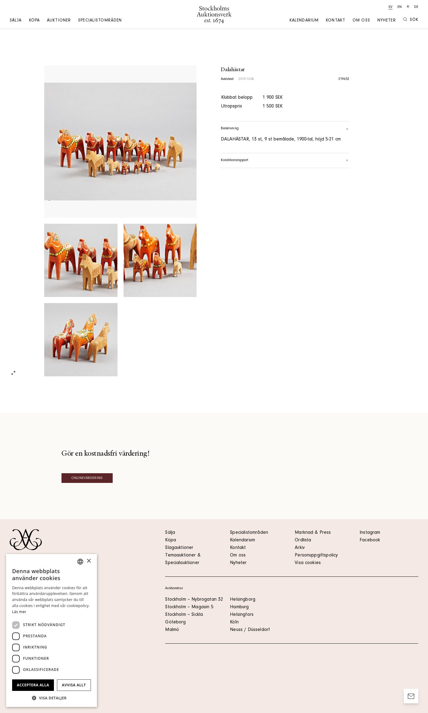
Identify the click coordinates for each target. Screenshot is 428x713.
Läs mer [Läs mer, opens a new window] (19, 611)
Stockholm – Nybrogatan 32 (194, 599)
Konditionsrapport (285, 160)
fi (408, 7)
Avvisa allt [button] (74, 685)
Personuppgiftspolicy (316, 555)
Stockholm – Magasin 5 (189, 607)
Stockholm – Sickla (184, 614)
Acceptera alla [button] (33, 685)
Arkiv (300, 548)
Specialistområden (100, 21)
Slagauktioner (179, 548)
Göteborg (175, 622)
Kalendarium (304, 21)
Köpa (34, 21)
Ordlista (303, 540)
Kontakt (335, 21)
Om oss (361, 21)
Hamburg (239, 607)
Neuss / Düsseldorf (250, 630)
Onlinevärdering (87, 478)
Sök (410, 19)
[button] (51, 698)
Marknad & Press (313, 532)
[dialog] (51, 630)
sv (391, 7)
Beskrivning (285, 129)
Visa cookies (308, 563)
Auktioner (59, 21)
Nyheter (386, 21)
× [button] (88, 561)
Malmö (172, 630)
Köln (234, 622)
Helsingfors (242, 614)
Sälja (16, 21)
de (416, 7)
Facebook (370, 540)
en (399, 7)
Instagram (370, 532)
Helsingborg (242, 599)
